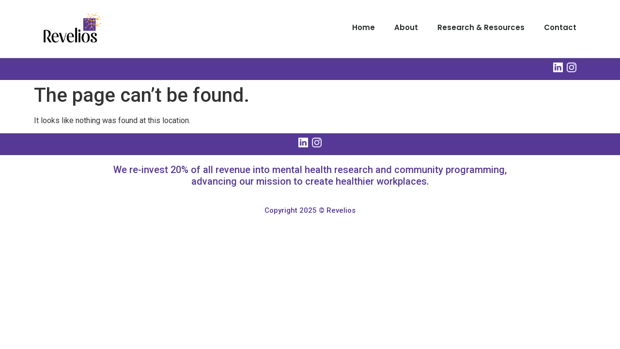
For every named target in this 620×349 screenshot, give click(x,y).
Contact (560, 27)
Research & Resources (481, 27)
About (406, 27)
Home (363, 27)
